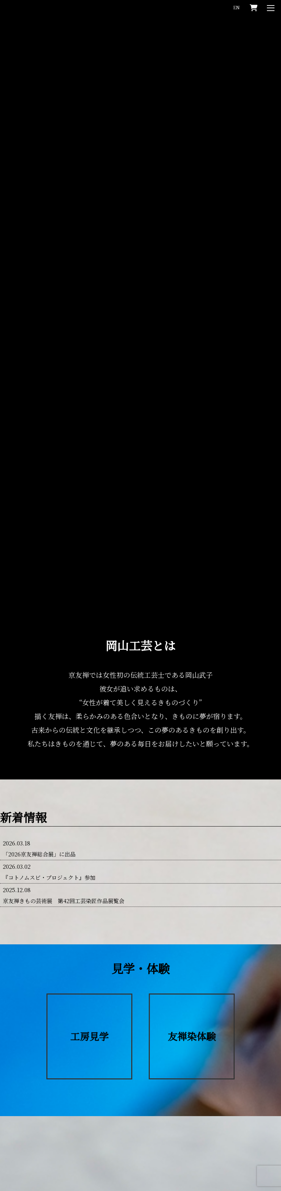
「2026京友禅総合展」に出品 (39, 858)
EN (236, 7)
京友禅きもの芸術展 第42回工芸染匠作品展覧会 (63, 904)
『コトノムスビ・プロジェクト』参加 (49, 881)
